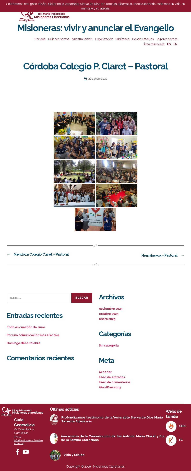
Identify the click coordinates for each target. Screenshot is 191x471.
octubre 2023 (108, 313)
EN (175, 44)
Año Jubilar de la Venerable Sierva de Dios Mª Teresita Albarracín (86, 4)
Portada (39, 39)
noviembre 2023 (110, 308)
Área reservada (154, 44)
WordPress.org (110, 387)
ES (169, 44)
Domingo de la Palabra (23, 343)
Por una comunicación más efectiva (33, 335)
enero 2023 (107, 318)
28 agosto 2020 (97, 78)
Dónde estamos (143, 39)
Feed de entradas (112, 377)
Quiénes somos (58, 39)
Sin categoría (109, 345)
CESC (182, 425)
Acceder (105, 372)
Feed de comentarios (114, 382)
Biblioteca (122, 39)
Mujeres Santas (167, 39)
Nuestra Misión (82, 39)
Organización (104, 39)
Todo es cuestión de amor (26, 327)
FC (180, 439)
